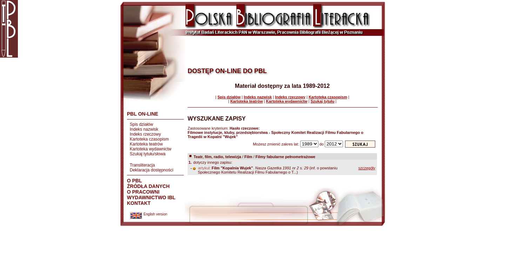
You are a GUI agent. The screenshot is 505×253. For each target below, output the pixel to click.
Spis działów (141, 124)
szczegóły (366, 168)
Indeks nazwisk (144, 129)
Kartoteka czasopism (149, 139)
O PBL (134, 180)
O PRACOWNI (143, 192)
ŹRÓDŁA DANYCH (148, 186)
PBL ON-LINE (142, 114)
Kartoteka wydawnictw (150, 149)
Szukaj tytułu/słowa (148, 153)
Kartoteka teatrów (146, 144)
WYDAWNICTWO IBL (151, 197)
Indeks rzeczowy (145, 134)
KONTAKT (138, 203)
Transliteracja (142, 165)
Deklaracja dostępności (151, 170)
